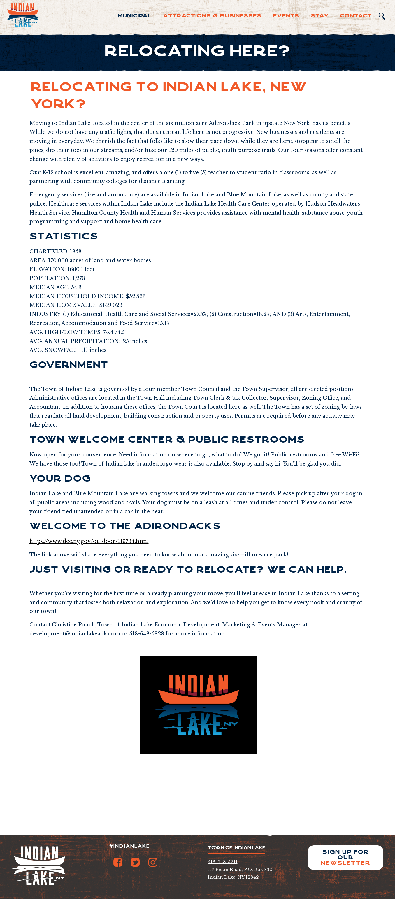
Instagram (152, 862)
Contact (356, 16)
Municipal (134, 16)
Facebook (117, 862)
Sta (320, 16)
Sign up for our (345, 857)
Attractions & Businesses (212, 16)
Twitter (135, 862)
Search (382, 16)
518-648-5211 (223, 861)
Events (286, 16)
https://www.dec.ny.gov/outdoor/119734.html (89, 541)
